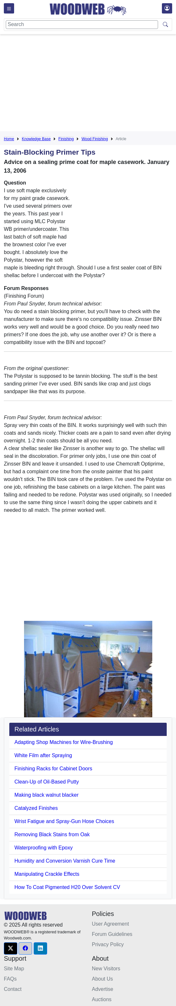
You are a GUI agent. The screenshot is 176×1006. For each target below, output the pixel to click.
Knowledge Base (36, 139)
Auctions (102, 999)
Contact (12, 989)
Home (9, 139)
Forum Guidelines (112, 934)
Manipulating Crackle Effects (46, 874)
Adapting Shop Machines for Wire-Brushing (63, 742)
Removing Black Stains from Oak (52, 834)
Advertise (102, 989)
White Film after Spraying (43, 755)
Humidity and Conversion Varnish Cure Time (64, 861)
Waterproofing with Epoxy (43, 847)
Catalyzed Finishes (36, 808)
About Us (102, 979)
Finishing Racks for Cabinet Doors (53, 768)
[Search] (82, 24)
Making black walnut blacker (46, 795)
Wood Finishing (94, 139)
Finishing (66, 139)
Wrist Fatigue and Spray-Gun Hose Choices (64, 821)
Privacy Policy (108, 944)
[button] (10, 948)
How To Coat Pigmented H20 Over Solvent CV (67, 887)
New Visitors (106, 968)
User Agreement (110, 924)
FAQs (10, 979)
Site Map (14, 968)
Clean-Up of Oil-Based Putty (46, 781)
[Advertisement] (90, 84)
